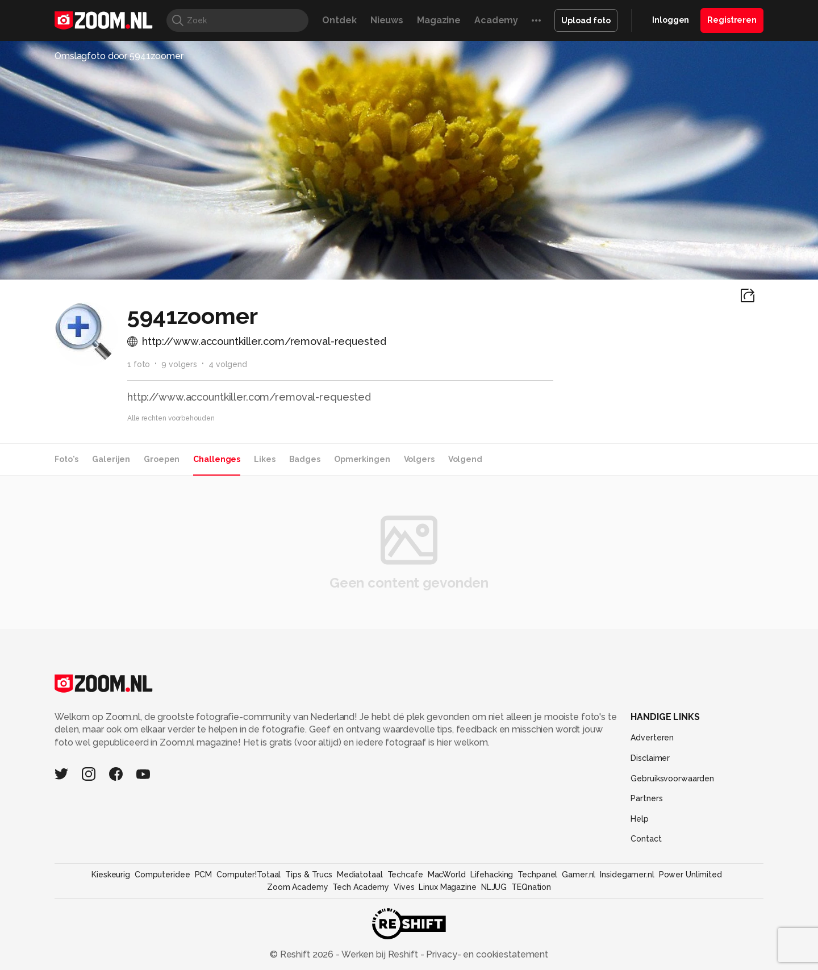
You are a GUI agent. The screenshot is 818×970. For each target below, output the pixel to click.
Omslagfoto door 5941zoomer (119, 56)
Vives (404, 887)
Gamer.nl (578, 874)
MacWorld (447, 874)
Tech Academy (360, 887)
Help (640, 818)
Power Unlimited (690, 874)
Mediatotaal (360, 874)
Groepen (162, 459)
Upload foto (586, 20)
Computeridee (162, 874)
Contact (646, 838)
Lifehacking (492, 874)
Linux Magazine (447, 887)
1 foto (138, 364)
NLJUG (494, 887)
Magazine (439, 20)
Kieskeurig (110, 874)
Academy (496, 20)
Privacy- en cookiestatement (486, 954)
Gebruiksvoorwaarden (672, 778)
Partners (646, 798)
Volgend (465, 459)
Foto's (66, 459)
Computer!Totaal (248, 874)
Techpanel (537, 874)
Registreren (732, 19)
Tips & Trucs (308, 874)
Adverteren (652, 737)
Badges (304, 459)
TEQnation (531, 887)
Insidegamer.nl (627, 874)
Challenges (216, 459)
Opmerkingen (362, 459)
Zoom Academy (297, 887)
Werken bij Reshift (380, 954)
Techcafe (405, 874)
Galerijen (111, 459)
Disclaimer (650, 758)
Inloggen (670, 19)
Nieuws (386, 20)
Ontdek (339, 20)
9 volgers (179, 364)
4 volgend (227, 364)
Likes (264, 459)
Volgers (419, 459)
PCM (203, 874)
